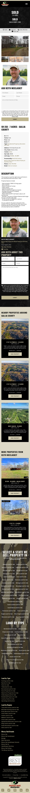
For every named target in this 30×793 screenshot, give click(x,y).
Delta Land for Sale (6, 727)
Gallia (10, 152)
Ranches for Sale (5, 683)
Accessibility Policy (24, 775)
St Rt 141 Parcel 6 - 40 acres (15, 342)
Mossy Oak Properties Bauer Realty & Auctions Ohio (14, 161)
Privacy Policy (15, 116)
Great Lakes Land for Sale (8, 719)
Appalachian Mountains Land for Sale (11, 721)
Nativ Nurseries (5, 740)
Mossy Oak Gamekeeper (8, 736)
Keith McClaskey (16, 158)
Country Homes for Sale (7, 699)
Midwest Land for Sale (7, 717)
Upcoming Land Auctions (8, 701)
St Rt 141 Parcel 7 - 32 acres (15, 384)
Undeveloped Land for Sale (8, 695)
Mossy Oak (4, 734)
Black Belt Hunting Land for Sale (10, 709)
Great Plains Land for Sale (8, 713)
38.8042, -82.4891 (14, 156)
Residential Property (13, 144)
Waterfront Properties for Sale (9, 693)
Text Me (4, 249)
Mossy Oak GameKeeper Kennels (10, 742)
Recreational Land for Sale (8, 689)
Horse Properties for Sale (8, 691)
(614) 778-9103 (12, 164)
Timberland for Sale (6, 687)
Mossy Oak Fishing (6, 748)
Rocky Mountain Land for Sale (9, 711)
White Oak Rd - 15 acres (15, 426)
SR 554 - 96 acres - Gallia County (15, 481)
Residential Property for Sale (9, 697)
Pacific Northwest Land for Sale (9, 725)
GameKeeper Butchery (7, 746)
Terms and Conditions (6, 775)
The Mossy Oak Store (7, 750)
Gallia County (13, 22)
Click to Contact (12, 166)
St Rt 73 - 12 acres (15, 523)
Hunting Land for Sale (7, 681)
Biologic (3, 738)
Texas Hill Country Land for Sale (10, 707)
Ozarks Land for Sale (6, 715)
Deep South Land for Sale (8, 723)
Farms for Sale (5, 685)
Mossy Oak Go (5, 744)
